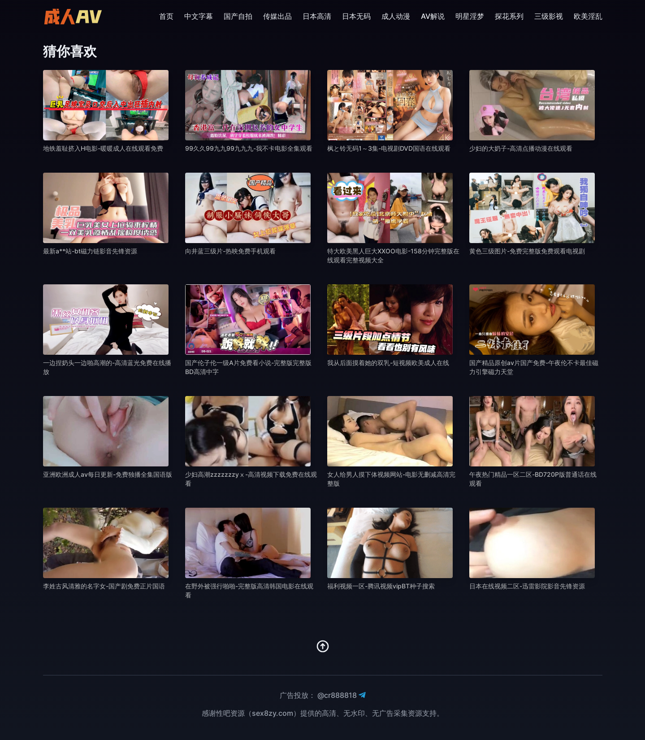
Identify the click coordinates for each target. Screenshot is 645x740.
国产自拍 (238, 16)
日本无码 (356, 16)
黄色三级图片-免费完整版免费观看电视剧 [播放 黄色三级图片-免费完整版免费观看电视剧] (527, 251)
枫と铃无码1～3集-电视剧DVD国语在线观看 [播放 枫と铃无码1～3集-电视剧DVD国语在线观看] (388, 148)
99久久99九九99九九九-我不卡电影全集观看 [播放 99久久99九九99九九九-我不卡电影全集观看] (248, 148)
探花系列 (509, 16)
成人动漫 (395, 16)
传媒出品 (277, 16)
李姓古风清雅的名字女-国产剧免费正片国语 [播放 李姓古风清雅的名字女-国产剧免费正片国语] (104, 586)
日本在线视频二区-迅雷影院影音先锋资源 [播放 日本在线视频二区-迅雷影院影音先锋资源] (527, 586)
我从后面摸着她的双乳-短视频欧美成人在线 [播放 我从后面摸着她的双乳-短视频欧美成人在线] (388, 362)
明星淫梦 (469, 16)
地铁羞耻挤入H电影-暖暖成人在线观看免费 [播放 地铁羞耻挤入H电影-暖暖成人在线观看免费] (103, 148)
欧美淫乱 (588, 16)
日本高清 (317, 16)
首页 (166, 16)
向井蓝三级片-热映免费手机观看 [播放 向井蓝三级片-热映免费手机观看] (230, 251)
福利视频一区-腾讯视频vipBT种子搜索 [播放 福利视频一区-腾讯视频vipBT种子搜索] (381, 586)
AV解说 (433, 16)
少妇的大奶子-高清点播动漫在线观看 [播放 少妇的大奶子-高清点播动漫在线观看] (520, 148)
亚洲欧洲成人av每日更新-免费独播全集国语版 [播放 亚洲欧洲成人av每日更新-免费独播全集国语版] (107, 474)
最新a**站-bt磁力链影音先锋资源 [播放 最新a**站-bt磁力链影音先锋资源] (90, 251)
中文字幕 (198, 16)
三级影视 (548, 16)
